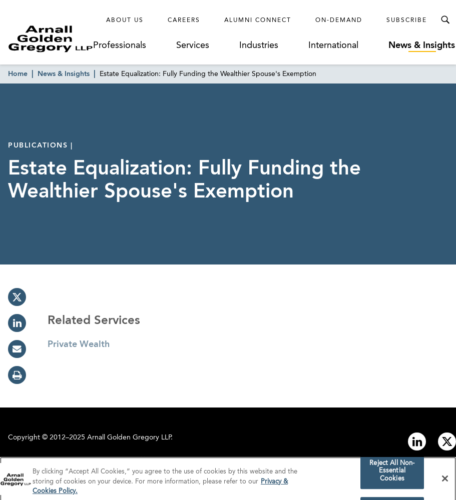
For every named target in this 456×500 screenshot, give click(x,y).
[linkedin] (17, 323)
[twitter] (17, 297)
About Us (125, 21)
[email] (17, 349)
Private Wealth (79, 344)
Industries (258, 45)
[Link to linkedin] (417, 441)
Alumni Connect (257, 21)
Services (192, 45)
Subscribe (406, 21)
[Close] (445, 481)
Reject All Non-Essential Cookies (391, 473)
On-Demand (338, 21)
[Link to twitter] (447, 441)
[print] (17, 375)
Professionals (119, 45)
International (333, 45)
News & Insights (421, 45)
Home (18, 74)
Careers (184, 21)
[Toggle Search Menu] (445, 20)
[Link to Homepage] (50, 38)
